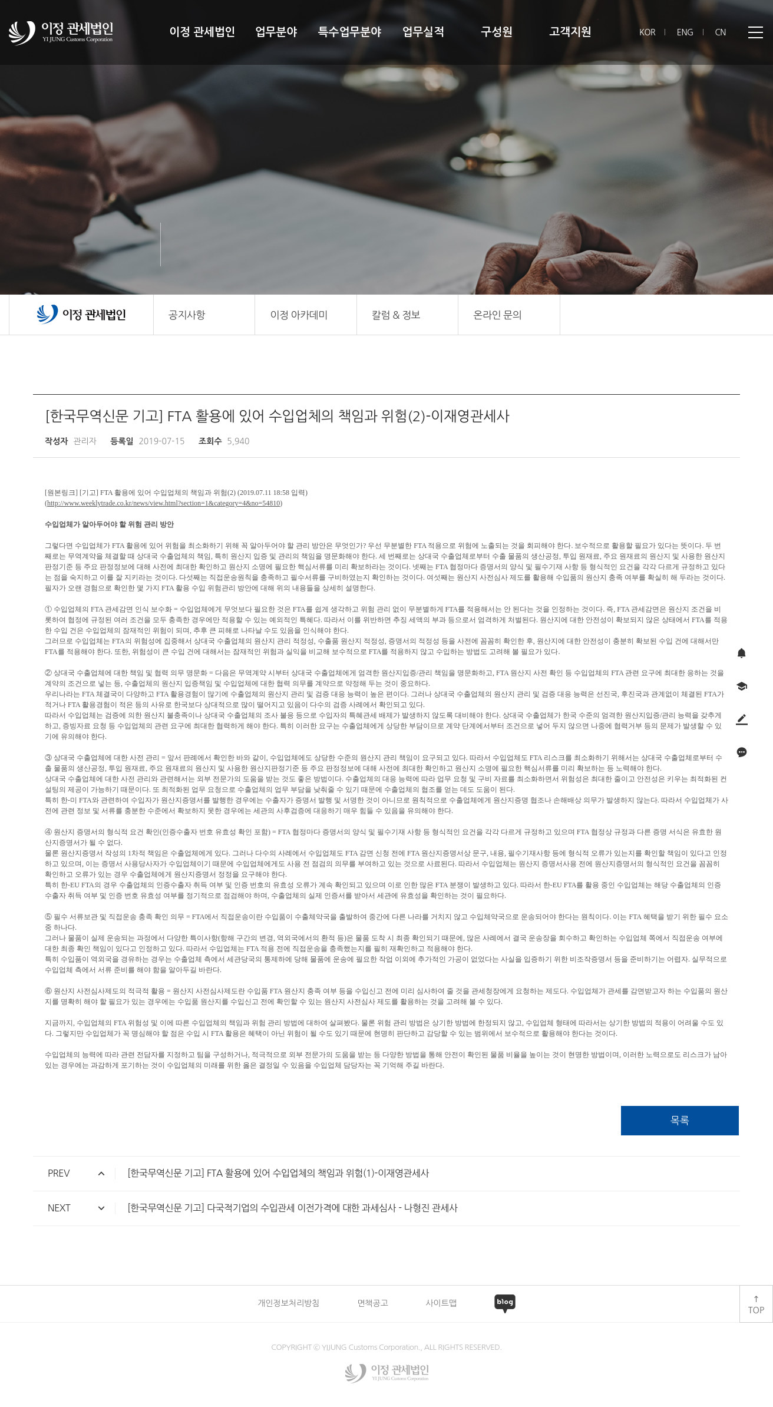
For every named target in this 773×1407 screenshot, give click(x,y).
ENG (685, 32)
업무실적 (423, 32)
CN (720, 32)
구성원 (497, 32)
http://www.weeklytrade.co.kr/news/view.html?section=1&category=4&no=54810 (163, 503)
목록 (679, 1120)
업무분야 (276, 32)
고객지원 (570, 32)
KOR (647, 32)
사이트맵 (441, 1303)
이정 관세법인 (202, 32)
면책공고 (372, 1303)
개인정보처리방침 (288, 1303)
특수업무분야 (349, 32)
